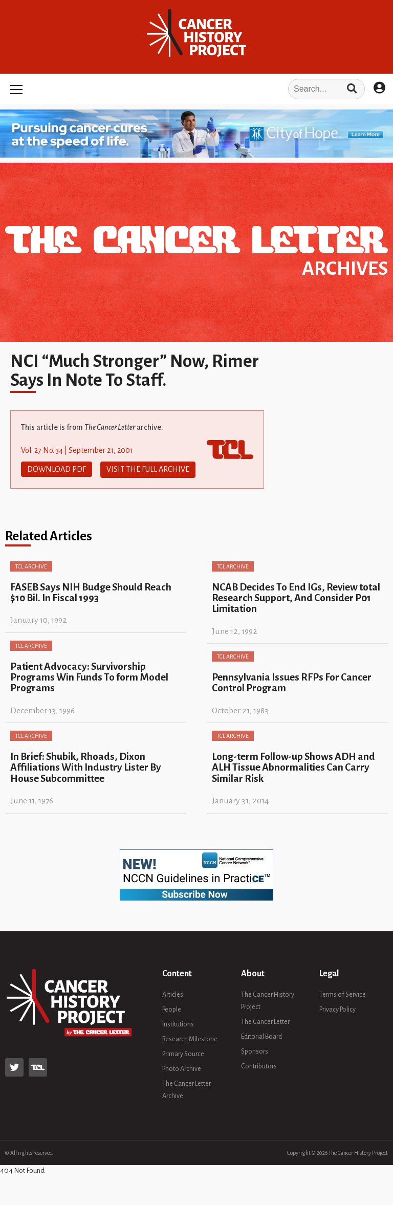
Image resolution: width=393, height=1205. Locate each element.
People (171, 1009)
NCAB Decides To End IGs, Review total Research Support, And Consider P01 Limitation (296, 597)
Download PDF (56, 469)
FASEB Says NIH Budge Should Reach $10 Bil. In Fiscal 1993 (90, 591)
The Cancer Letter (265, 1021)
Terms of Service (342, 994)
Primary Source (183, 1053)
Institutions (178, 1023)
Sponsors (254, 1051)
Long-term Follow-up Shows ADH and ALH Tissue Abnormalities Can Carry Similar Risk (293, 766)
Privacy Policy (337, 1009)
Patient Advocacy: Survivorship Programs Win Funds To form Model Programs (89, 676)
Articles (172, 994)
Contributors (259, 1065)
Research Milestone (189, 1038)
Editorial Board (261, 1036)
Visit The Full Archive (147, 469)
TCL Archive (31, 565)
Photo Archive (181, 1068)
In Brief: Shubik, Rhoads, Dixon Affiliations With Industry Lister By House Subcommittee (85, 766)
